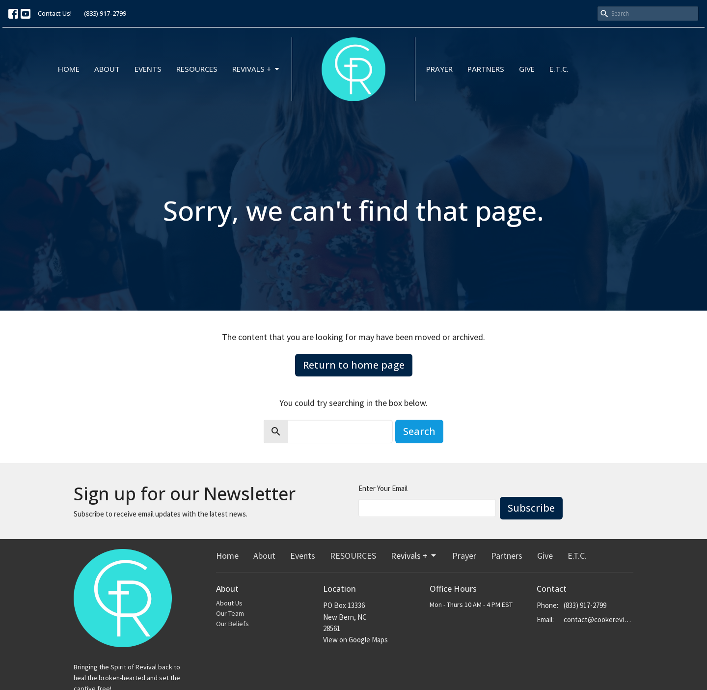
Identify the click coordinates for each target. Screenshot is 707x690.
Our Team (230, 613)
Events (148, 69)
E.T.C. (559, 69)
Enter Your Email (383, 488)
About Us (229, 603)
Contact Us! (55, 13)
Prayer (439, 69)
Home (69, 69)
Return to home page (354, 365)
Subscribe (531, 508)
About (107, 69)
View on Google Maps (355, 639)
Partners (485, 69)
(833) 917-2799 (105, 13)
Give (527, 69)
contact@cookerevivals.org (599, 619)
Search (419, 431)
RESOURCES (197, 69)
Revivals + (256, 69)
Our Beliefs (232, 623)
